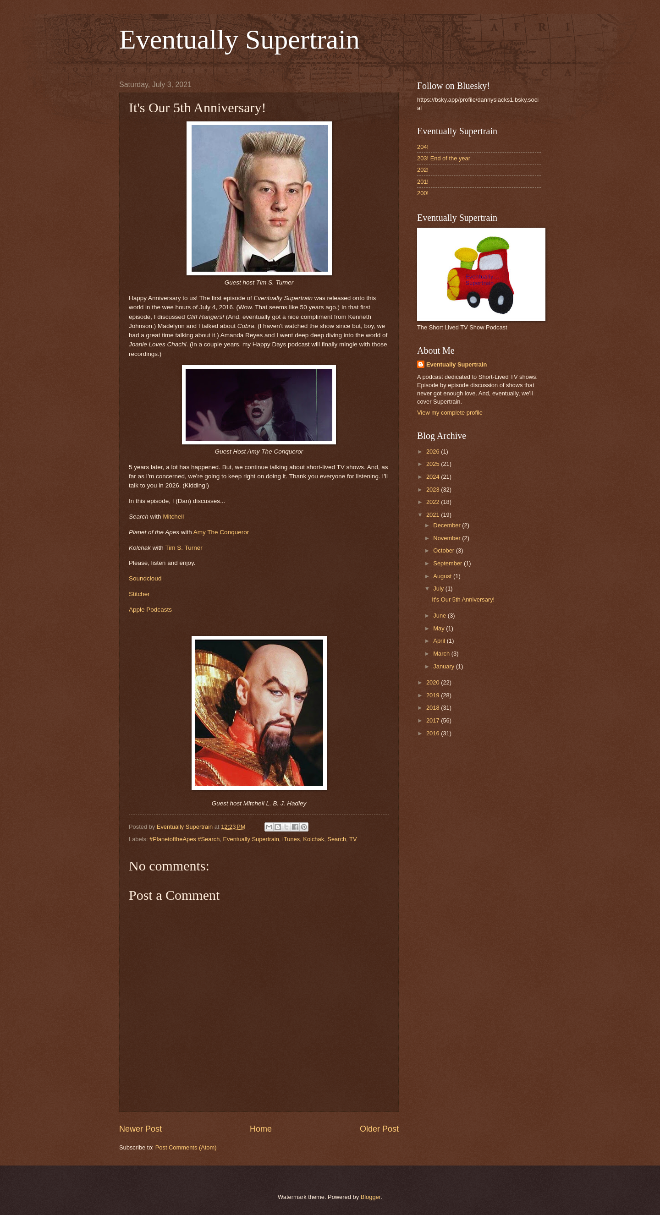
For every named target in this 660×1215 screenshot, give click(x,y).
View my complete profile (450, 412)
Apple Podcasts (150, 609)
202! (423, 169)
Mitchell (173, 516)
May (439, 628)
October (444, 550)
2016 (433, 733)
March (442, 653)
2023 (433, 489)
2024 (433, 476)
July (439, 588)
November (447, 538)
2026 (433, 451)
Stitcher (139, 594)
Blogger (371, 1196)
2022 (433, 501)
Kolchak (313, 839)
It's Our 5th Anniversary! (463, 599)
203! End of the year (443, 158)
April (439, 640)
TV (353, 839)
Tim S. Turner (183, 547)
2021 (433, 514)
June (440, 615)
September (448, 563)
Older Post (379, 1128)
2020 (433, 682)
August (443, 576)
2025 (433, 463)
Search (336, 839)
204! (423, 146)
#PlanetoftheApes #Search (184, 839)
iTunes (291, 839)
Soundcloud (145, 578)
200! (423, 193)
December (447, 525)
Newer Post (140, 1128)
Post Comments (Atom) (186, 1147)
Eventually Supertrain (239, 39)
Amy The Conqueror (221, 532)
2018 (433, 707)
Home (261, 1128)
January (444, 666)
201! (423, 181)
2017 (433, 720)
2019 (433, 695)
